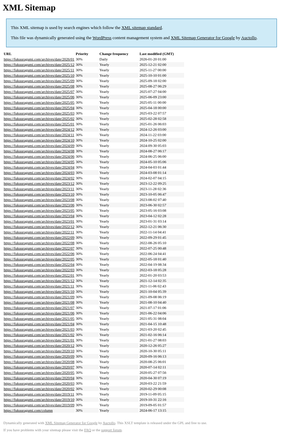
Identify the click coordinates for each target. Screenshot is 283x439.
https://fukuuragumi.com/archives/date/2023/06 (39, 205)
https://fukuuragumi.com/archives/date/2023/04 (39, 216)
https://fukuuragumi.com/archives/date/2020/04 (39, 378)
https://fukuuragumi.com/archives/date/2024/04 (39, 167)
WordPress (102, 37)
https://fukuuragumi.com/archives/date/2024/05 (39, 162)
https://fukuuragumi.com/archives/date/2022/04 (39, 264)
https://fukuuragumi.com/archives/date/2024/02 (39, 178)
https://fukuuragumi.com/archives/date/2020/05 (39, 372)
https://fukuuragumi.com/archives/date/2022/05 (39, 259)
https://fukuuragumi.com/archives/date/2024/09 (39, 146)
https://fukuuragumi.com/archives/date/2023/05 (39, 210)
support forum (111, 430)
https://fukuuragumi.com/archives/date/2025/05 (39, 102)
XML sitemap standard (142, 27)
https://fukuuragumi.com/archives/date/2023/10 (39, 194)
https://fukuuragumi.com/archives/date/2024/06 (39, 156)
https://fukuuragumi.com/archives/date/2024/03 (39, 173)
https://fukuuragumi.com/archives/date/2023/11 (39, 189)
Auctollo (249, 37)
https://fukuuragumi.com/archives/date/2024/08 (39, 151)
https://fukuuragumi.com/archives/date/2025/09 (39, 81)
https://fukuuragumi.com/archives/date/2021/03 (39, 329)
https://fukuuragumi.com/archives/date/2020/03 (39, 383)
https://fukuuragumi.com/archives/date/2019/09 (39, 405)
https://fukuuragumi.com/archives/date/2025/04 (39, 108)
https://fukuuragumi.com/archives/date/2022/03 (39, 270)
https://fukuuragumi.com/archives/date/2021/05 (39, 318)
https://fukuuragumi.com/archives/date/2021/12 (39, 281)
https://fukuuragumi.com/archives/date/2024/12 (39, 129)
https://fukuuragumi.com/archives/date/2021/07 (39, 308)
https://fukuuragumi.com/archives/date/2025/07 (39, 91)
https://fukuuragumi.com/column (28, 410)
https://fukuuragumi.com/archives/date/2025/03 (39, 113)
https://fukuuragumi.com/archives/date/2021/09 (39, 297)
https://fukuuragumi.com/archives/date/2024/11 (39, 135)
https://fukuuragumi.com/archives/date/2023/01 (39, 221)
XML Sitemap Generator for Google (203, 37)
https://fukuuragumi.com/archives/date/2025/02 (39, 119)
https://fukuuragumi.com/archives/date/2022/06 (39, 254)
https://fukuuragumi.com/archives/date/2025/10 (39, 75)
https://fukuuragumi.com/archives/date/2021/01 (39, 340)
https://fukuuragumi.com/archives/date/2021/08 (39, 302)
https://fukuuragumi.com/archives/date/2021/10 (39, 291)
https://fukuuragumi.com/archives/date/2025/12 (39, 64)
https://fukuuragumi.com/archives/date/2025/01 (39, 124)
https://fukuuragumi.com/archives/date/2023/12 (39, 183)
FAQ (87, 430)
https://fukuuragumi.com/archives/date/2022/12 (39, 227)
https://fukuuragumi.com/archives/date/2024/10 (39, 140)
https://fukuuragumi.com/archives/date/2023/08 (39, 200)
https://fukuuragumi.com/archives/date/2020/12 (39, 345)
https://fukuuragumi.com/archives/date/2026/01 (39, 59)
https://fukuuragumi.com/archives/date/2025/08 (39, 86)
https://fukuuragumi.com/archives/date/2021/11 (39, 286)
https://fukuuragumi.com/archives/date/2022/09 (39, 237)
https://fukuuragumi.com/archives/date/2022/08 (39, 243)
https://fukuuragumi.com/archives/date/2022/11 (39, 232)
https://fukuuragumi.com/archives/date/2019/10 (39, 399)
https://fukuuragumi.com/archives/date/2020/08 (39, 362)
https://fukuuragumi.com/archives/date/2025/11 (39, 70)
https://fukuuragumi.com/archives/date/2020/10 (39, 351)
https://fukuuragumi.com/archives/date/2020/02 (39, 389)
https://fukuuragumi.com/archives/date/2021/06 (39, 313)
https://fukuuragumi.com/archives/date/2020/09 (39, 356)
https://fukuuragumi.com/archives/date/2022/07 (39, 248)
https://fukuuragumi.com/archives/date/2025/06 (39, 97)
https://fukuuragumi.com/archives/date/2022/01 (39, 275)
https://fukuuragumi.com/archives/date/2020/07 (39, 367)
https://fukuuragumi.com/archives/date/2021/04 (39, 324)
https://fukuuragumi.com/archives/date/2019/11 (39, 394)
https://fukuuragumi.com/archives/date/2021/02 (39, 335)
